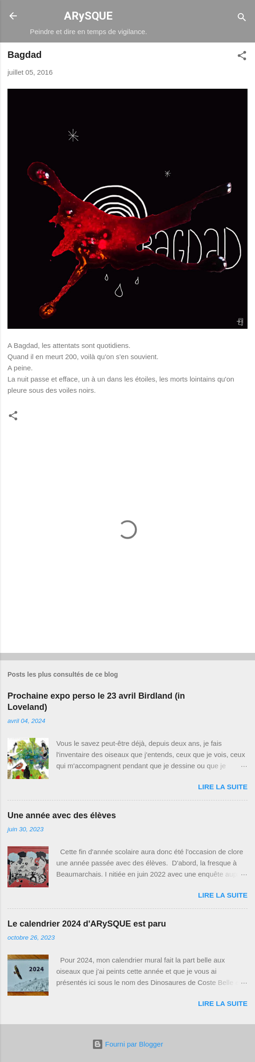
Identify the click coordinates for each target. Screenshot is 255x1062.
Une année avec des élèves (61, 815)
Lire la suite (223, 787)
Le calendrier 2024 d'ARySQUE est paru (86, 923)
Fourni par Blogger (127, 1044)
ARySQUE (88, 15)
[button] (242, 57)
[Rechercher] (242, 19)
